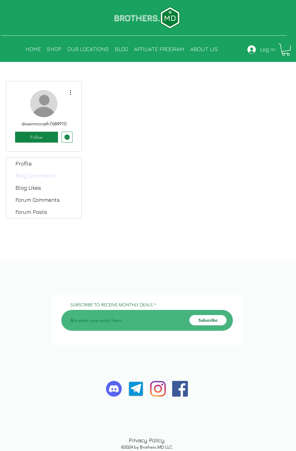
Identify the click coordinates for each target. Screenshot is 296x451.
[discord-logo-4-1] (114, 389)
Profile (23, 163)
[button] (285, 49)
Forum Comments (37, 200)
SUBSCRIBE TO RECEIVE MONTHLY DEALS (111, 305)
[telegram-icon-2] (136, 389)
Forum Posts (31, 212)
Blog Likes (28, 188)
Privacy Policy (147, 440)
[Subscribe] (208, 320)
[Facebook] (180, 389)
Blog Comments (35, 175)
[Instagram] (158, 389)
